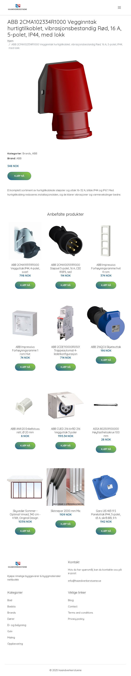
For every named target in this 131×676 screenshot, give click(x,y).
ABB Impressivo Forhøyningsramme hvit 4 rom (106, 268)
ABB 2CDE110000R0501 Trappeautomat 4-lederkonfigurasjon (65, 350)
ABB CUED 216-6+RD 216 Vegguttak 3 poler (65, 430)
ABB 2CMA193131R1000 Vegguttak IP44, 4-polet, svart (25, 268)
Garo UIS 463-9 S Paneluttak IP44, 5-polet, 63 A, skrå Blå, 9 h (106, 514)
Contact (72, 606)
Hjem (10, 40)
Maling (11, 637)
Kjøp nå (19, 175)
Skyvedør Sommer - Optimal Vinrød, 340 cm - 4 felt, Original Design (25, 514)
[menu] (120, 7)
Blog (71, 600)
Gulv (9, 631)
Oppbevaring (15, 643)
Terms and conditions (80, 612)
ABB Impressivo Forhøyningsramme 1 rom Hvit (25, 350)
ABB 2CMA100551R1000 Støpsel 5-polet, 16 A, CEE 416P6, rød (65, 268)
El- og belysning (16, 625)
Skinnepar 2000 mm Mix (65, 511)
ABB (34, 153)
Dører (10, 618)
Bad (9, 600)
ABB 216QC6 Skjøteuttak (106, 347)
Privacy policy (76, 618)
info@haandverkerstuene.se (84, 580)
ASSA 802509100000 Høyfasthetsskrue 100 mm (106, 432)
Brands (27, 153)
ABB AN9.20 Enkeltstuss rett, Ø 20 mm (25, 430)
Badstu (11, 606)
